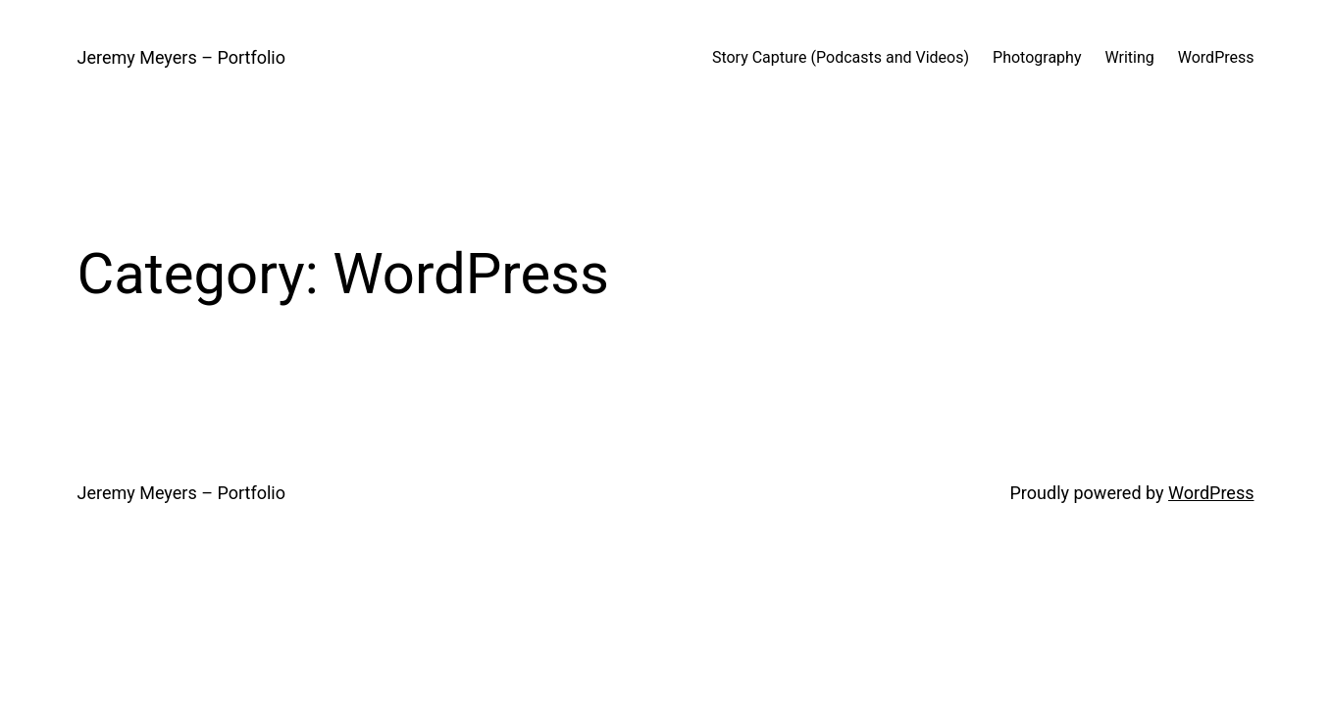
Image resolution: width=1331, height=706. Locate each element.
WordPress (1211, 492)
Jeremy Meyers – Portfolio (181, 57)
